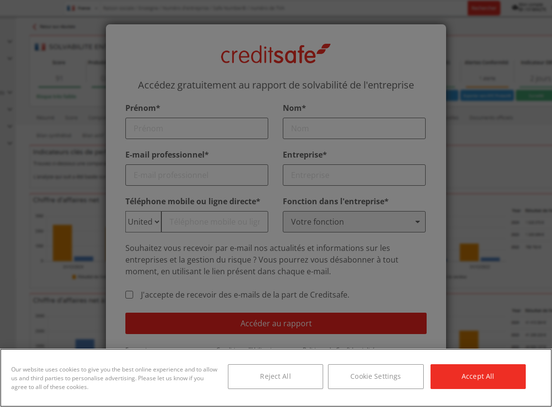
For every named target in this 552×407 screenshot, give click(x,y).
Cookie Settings (375, 376)
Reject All (275, 376)
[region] (276, 378)
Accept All (478, 376)
